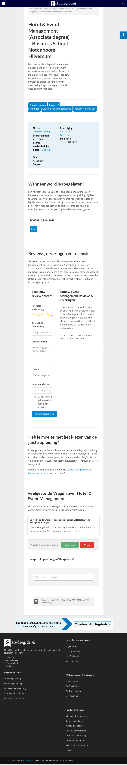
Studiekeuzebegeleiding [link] (15, 689)
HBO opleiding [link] (42, 131)
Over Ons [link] (10, 658)
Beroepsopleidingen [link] (75, 722)
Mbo (34, 229)
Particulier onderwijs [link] (75, 727)
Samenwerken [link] (12, 661)
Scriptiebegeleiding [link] (13, 684)
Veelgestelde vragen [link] (85, 108)
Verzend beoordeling (44, 415)
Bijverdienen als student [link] (77, 746)
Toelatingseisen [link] (38, 105)
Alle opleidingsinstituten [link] (77, 717)
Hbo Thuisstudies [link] (74, 657)
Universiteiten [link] (72, 682)
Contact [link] (9, 667)
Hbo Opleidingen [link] (73, 652)
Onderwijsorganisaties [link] (76, 731)
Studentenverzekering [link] (76, 736)
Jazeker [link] (71, 546)
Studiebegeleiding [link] (12, 679)
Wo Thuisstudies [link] (73, 692)
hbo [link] (42, 8)
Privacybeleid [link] (12, 664)
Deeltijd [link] (46, 149)
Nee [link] (88, 546)
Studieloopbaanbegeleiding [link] (57, 108)
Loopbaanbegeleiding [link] (14, 694)
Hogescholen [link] (71, 647)
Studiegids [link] (34, 8)
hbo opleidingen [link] (51, 8)
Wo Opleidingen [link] (73, 687)
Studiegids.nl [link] (30, 761)
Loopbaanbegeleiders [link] (78, 470)
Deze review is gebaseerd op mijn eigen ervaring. (45, 403)
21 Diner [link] (69, 751)
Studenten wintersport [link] (76, 741)
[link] (123, 35)
